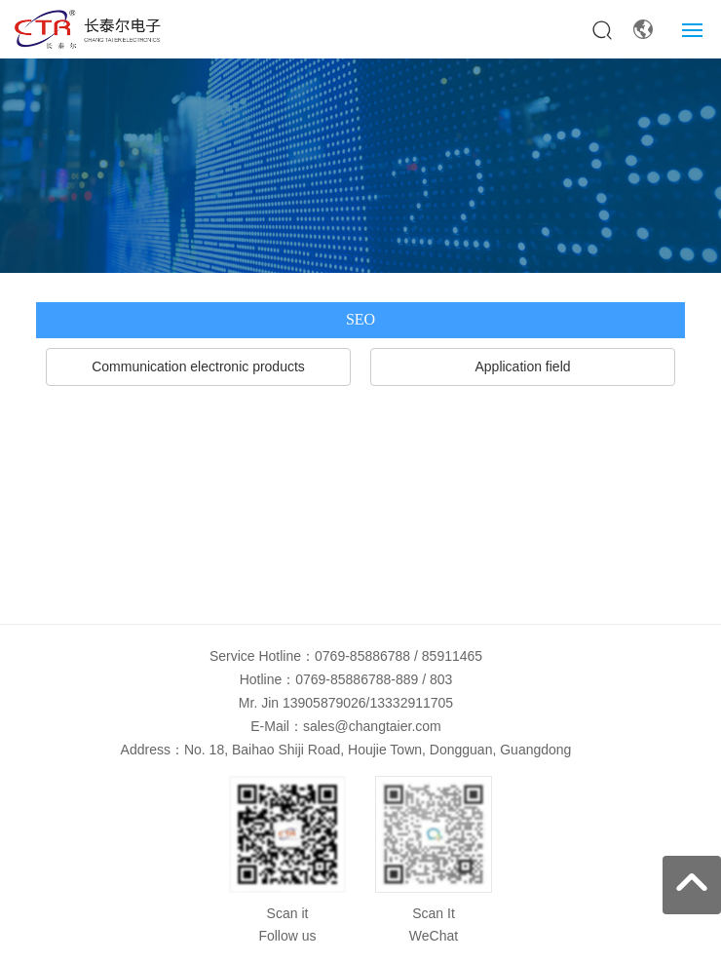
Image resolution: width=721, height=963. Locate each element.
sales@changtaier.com (372, 726)
